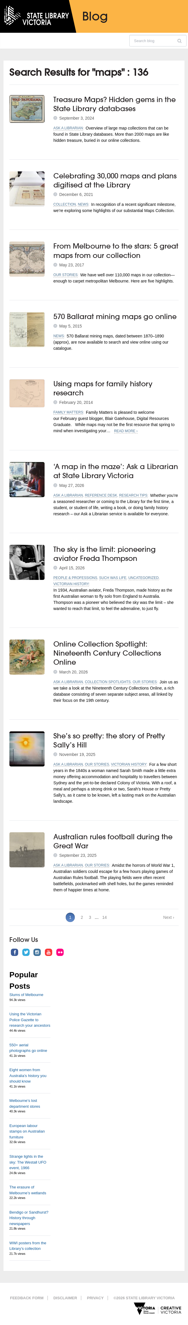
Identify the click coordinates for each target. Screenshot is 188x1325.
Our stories (65, 275)
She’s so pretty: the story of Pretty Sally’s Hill (109, 740)
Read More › (126, 431)
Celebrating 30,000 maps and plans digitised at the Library (115, 180)
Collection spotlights (108, 682)
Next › (168, 917)
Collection (64, 204)
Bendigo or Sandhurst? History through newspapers (28, 1218)
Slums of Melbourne (26, 995)
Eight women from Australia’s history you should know (27, 1075)
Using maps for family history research (103, 388)
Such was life (112, 578)
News (83, 204)
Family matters (68, 412)
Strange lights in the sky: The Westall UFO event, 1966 (27, 1162)
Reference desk (101, 495)
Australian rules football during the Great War (112, 841)
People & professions (75, 578)
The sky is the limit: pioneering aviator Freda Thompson (104, 554)
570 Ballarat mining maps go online (115, 316)
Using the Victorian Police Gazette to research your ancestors (29, 1020)
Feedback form (26, 1298)
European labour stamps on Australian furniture (27, 1131)
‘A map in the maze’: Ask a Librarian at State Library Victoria (115, 471)
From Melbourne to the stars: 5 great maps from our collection (115, 250)
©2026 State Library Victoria (144, 1298)
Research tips (133, 495)
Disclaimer (65, 1298)
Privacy (95, 1298)
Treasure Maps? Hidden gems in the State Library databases (114, 104)
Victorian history (71, 584)
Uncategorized (143, 578)
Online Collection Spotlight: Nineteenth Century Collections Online (107, 653)
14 (104, 917)
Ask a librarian (68, 128)
